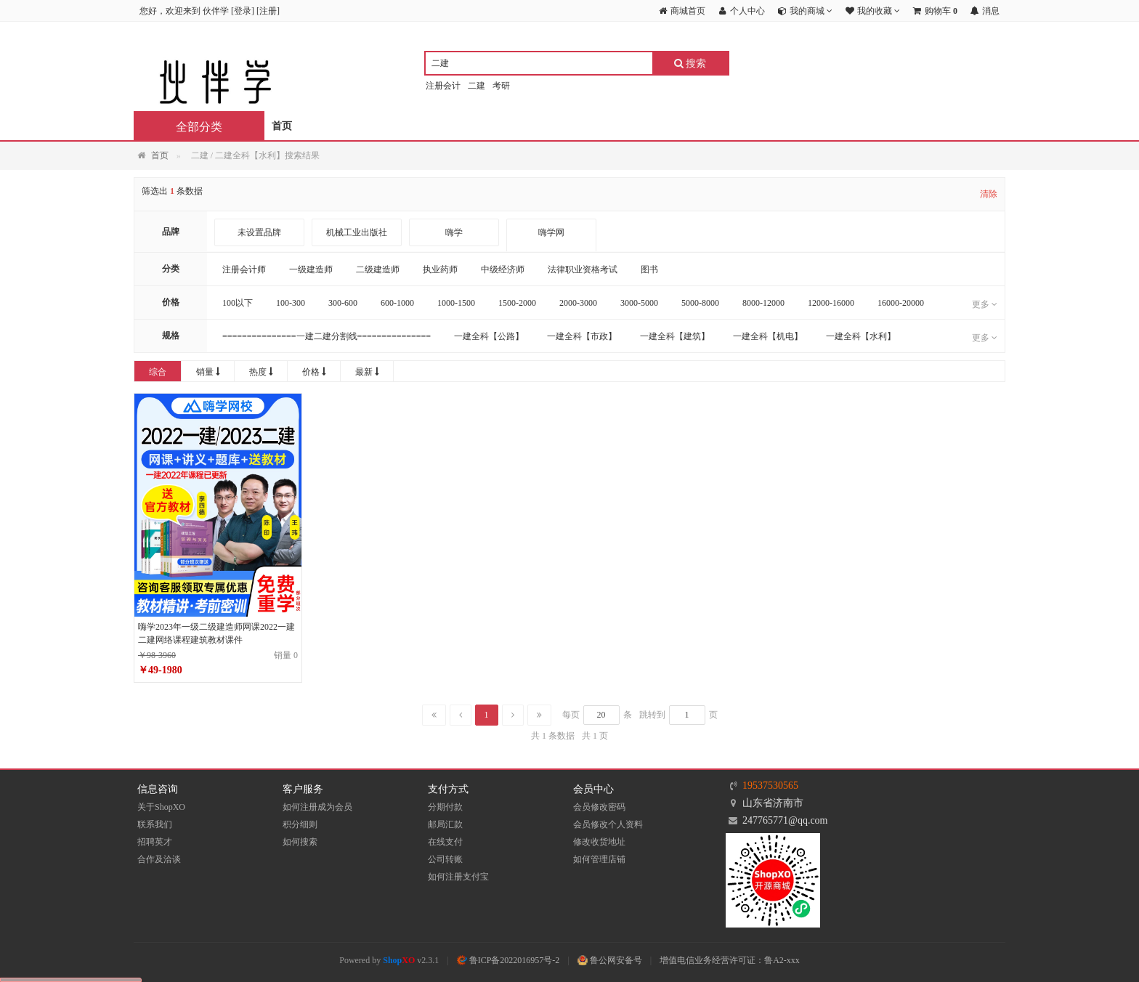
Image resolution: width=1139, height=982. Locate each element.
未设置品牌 (259, 232)
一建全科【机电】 (768, 336)
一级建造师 (311, 269)
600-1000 (397, 303)
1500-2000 (517, 303)
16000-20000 (900, 303)
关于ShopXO (161, 807)
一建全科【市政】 (582, 336)
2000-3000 (578, 303)
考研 (501, 86)
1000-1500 (456, 303)
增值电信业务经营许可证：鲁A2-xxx (730, 960)
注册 (268, 11)
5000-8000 (700, 303)
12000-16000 (831, 303)
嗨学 (454, 232)
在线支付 (445, 842)
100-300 (290, 303)
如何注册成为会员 (317, 807)
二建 (476, 86)
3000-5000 (639, 303)
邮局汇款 (445, 824)
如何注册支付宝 (458, 877)
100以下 (237, 303)
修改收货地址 (599, 842)
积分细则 (300, 824)
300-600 (342, 303)
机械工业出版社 (356, 232)
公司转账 (445, 859)
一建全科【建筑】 (675, 336)
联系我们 (154, 824)
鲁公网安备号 (609, 960)
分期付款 (445, 807)
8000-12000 (763, 303)
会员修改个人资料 (608, 824)
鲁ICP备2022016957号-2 (508, 960)
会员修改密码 (599, 807)
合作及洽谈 (159, 859)
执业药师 (440, 269)
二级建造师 (378, 269)
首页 (282, 126)
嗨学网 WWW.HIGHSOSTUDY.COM (551, 245)
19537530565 (770, 785)
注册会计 (443, 86)
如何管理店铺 (599, 859)
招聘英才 (154, 842)
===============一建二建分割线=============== (326, 336)
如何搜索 (300, 842)
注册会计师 (244, 269)
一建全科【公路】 (489, 336)
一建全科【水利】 (861, 336)
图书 (649, 269)
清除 (988, 194)
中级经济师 (502, 269)
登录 (242, 11)
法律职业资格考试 (582, 269)
